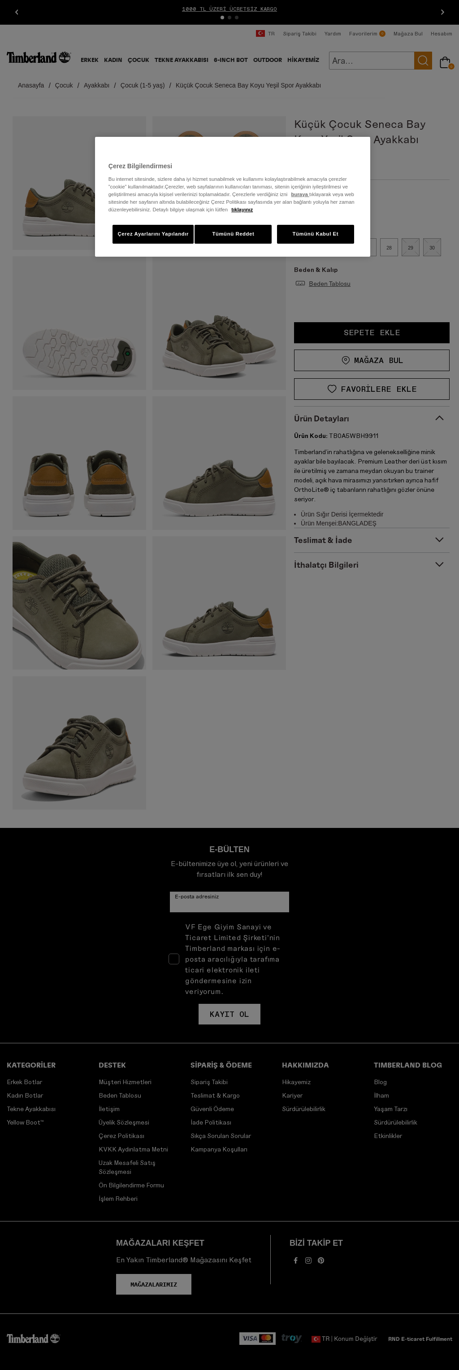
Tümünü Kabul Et (315, 233)
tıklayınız (242, 209)
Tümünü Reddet (233, 233)
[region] (232, 197)
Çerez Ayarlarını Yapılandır (152, 233)
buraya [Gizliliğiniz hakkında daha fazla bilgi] (300, 194)
